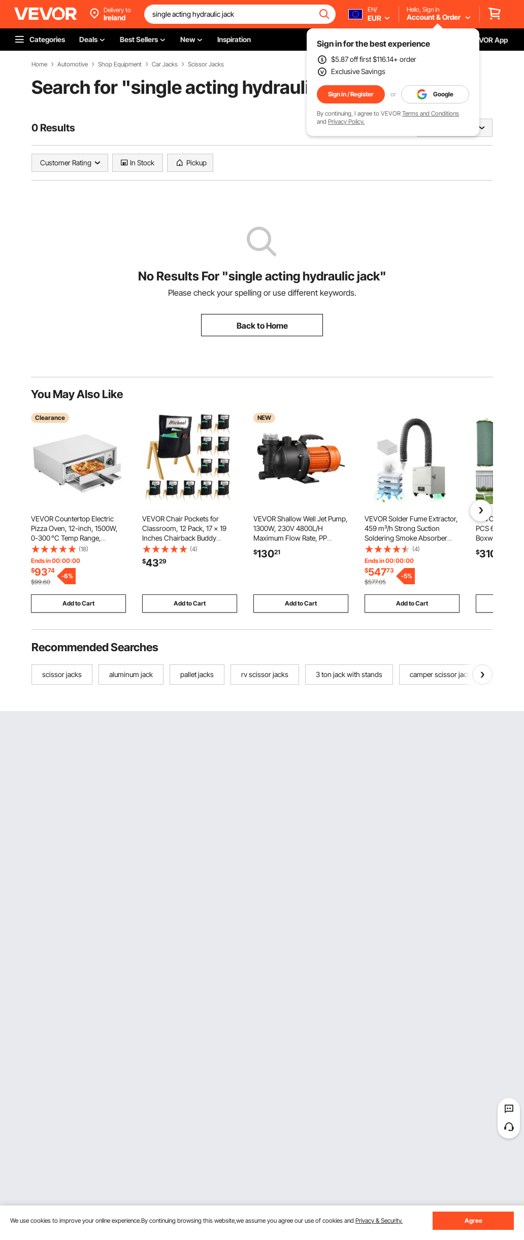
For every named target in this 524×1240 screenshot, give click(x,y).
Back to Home (262, 326)
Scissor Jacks (206, 64)
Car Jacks (165, 64)
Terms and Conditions (430, 113)
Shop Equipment (120, 64)
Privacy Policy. (346, 121)
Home (39, 64)
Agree (473, 1220)
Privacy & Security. (379, 1220)
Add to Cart (78, 603)
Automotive (72, 64)
